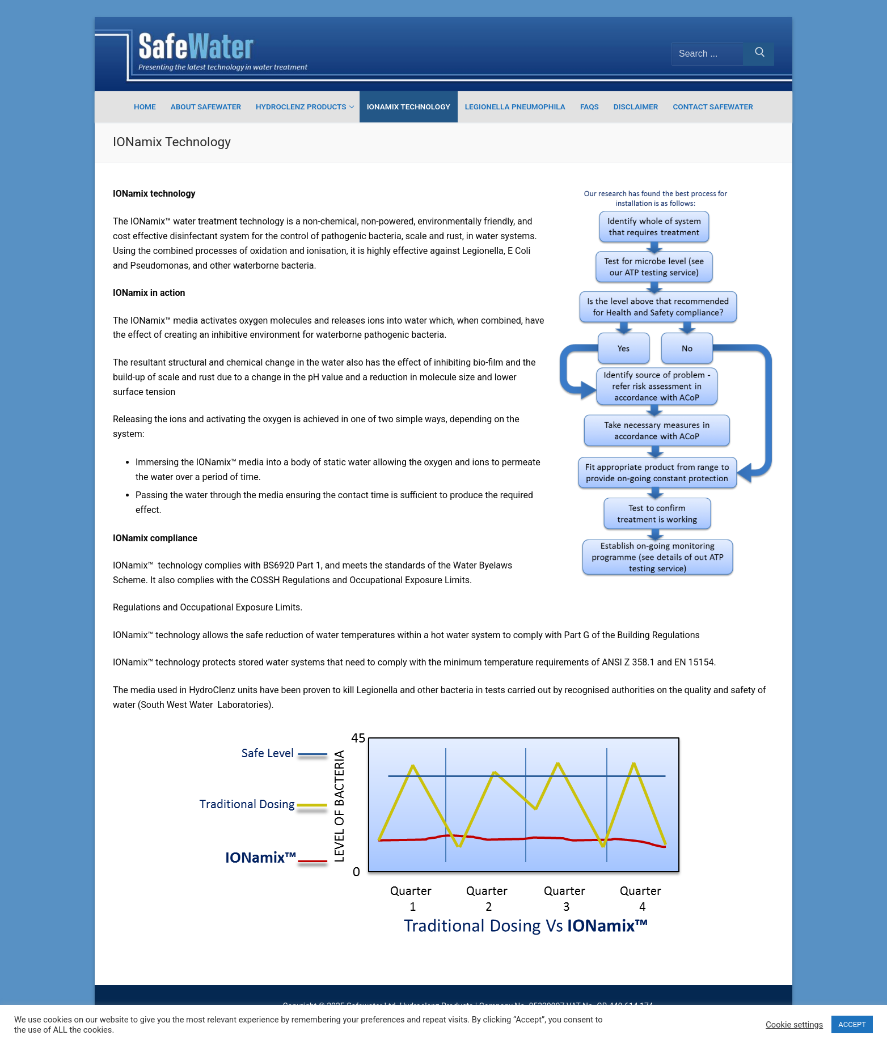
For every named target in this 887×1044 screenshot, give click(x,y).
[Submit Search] (758, 54)
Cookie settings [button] (794, 1025)
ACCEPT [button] (852, 1024)
